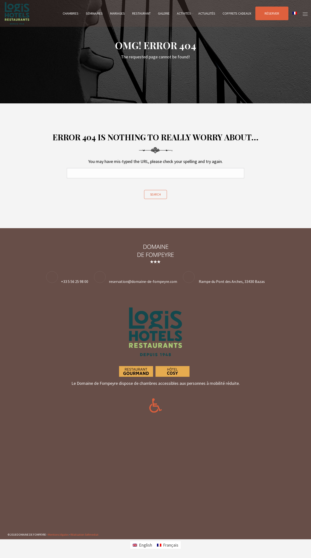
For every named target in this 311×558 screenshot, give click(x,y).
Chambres (70, 13)
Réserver (272, 13)
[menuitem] (295, 13)
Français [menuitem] (170, 545)
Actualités (206, 13)
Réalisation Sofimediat (84, 534)
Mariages (117, 13)
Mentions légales (58, 534)
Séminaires (94, 13)
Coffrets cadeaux (237, 13)
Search (155, 194)
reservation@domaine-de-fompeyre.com (143, 281)
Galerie (164, 13)
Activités (184, 13)
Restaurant (141, 13)
